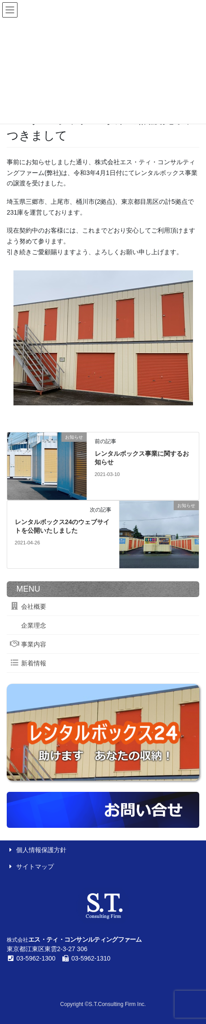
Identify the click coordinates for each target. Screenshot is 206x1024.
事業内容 (28, 644)
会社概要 (28, 606)
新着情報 (28, 663)
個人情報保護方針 (36, 849)
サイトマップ (30, 866)
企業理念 (28, 625)
